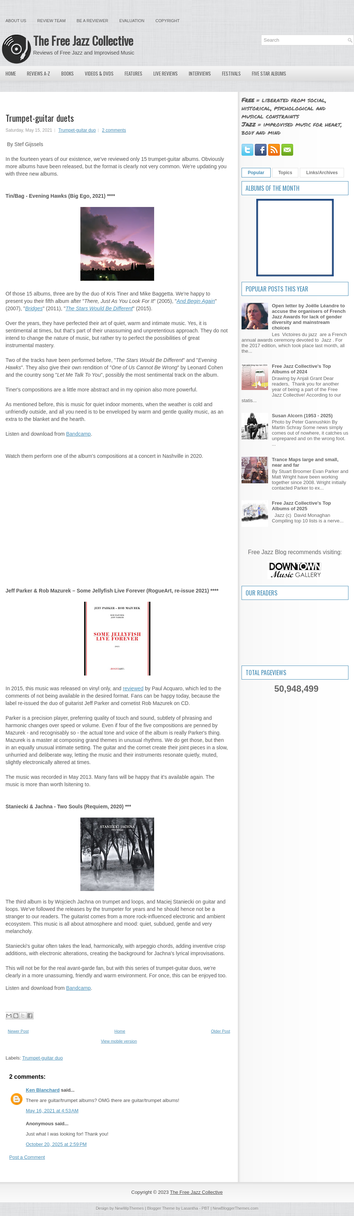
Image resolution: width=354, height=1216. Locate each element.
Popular (256, 172)
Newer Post (18, 1031)
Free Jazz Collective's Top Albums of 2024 (301, 368)
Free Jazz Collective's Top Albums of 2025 (301, 505)
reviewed (133, 688)
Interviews (200, 73)
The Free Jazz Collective (83, 40)
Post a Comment (27, 1157)
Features (133, 73)
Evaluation (131, 20)
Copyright (168, 20)
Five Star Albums (269, 73)
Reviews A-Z (38, 73)
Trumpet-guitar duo (77, 130)
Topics (285, 172)
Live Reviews (165, 73)
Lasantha (189, 1208)
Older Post (220, 1031)
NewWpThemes (129, 1208)
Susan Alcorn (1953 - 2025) (302, 415)
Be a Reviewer (92, 20)
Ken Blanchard (43, 1090)
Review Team (51, 20)
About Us (16, 20)
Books (67, 73)
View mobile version (119, 1041)
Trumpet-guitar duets (40, 117)
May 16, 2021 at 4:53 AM (52, 1110)
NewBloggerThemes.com (235, 1208)
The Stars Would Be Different (99, 308)
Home (11, 73)
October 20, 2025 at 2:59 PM (56, 1144)
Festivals (231, 73)
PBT (205, 1208)
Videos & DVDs (99, 73)
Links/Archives (321, 172)
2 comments (114, 130)
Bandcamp (78, 434)
